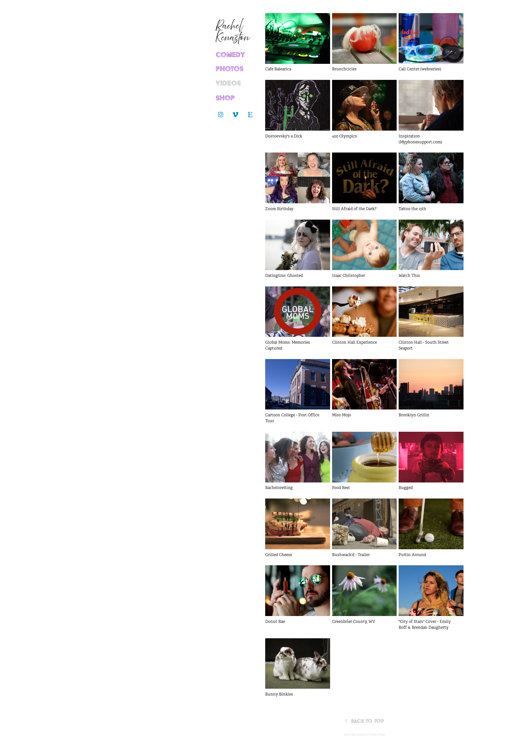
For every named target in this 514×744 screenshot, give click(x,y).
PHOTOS (230, 68)
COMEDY (230, 54)
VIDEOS (228, 83)
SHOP (225, 98)
